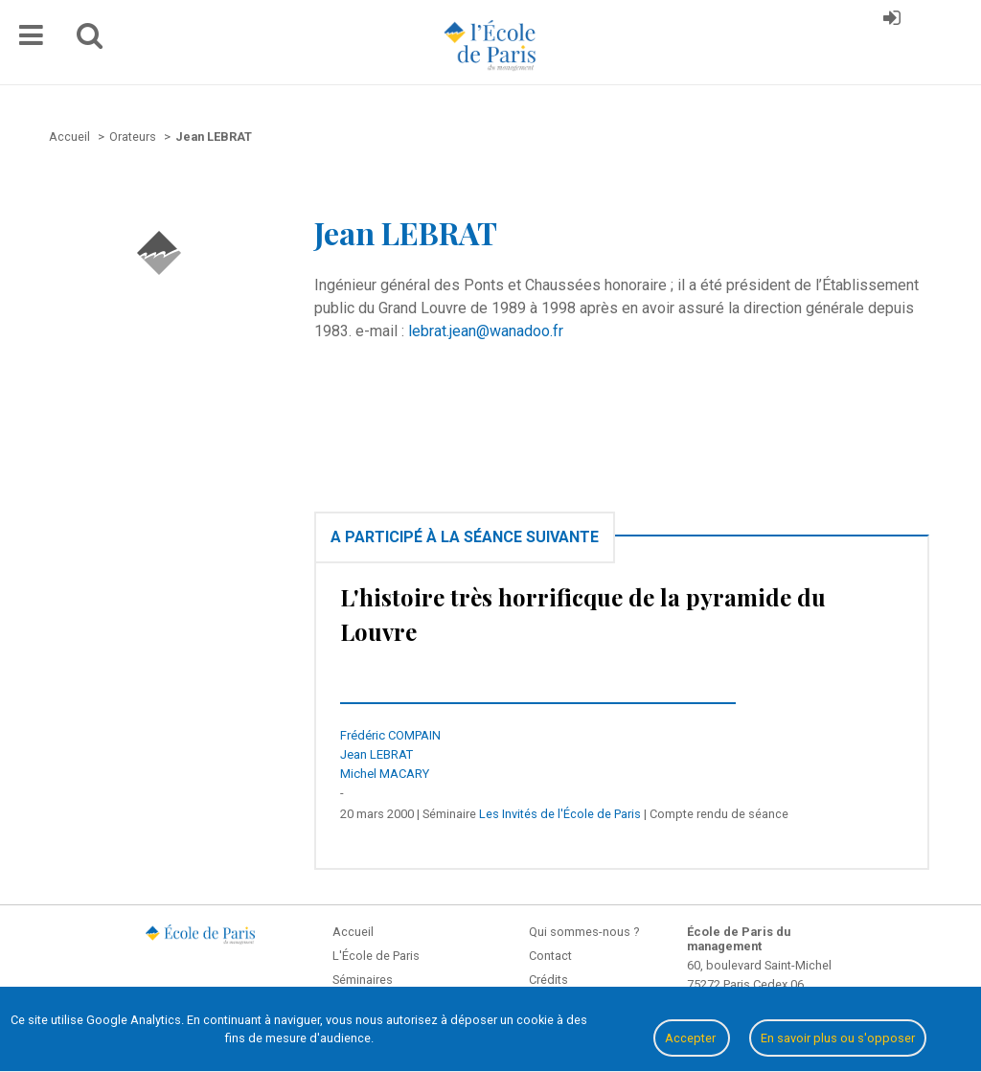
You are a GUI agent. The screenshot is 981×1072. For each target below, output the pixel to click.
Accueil (353, 931)
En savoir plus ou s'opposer (838, 1038)
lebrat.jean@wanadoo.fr (485, 331)
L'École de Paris (376, 955)
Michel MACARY (384, 773)
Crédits (548, 979)
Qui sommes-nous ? (584, 931)
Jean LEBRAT (376, 754)
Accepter (692, 1038)
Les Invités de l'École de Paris (560, 814)
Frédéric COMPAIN (390, 735)
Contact (550, 955)
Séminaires (362, 979)
